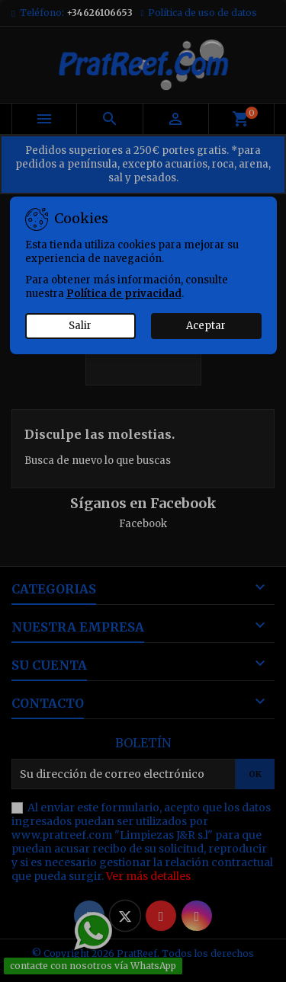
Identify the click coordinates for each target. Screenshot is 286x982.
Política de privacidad (124, 293)
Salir (80, 325)
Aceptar (206, 325)
